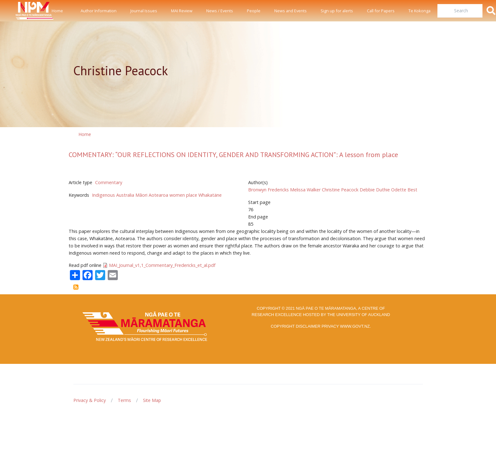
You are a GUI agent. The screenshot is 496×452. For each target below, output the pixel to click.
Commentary (108, 182)
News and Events (290, 11)
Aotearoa (158, 195)
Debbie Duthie (375, 190)
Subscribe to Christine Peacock (75, 287)
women (177, 195)
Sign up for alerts (337, 11)
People (253, 11)
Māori (141, 195)
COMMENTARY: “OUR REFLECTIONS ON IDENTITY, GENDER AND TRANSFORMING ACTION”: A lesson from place (233, 154)
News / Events (219, 11)
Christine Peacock (340, 190)
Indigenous (103, 195)
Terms (124, 400)
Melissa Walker (305, 190)
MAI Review (181, 11)
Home (57, 11)
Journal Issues (143, 11)
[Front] (19, 10)
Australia (125, 195)
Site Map (152, 400)
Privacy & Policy (89, 400)
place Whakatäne (204, 195)
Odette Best (404, 190)
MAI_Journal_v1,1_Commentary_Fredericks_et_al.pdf (162, 265)
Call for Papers (381, 11)
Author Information (99, 11)
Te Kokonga (419, 11)
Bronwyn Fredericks (268, 190)
